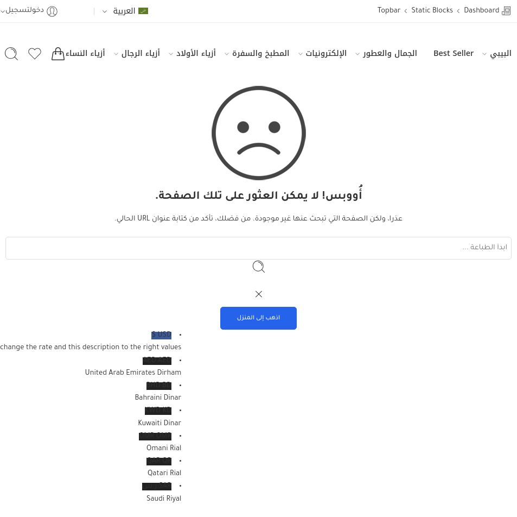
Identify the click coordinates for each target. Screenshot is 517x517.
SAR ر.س (90, 494)
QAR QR (90, 469)
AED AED (90, 368)
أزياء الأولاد (196, 53)
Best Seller (453, 53)
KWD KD (90, 418)
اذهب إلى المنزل (258, 318)
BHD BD (90, 393)
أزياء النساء (85, 53)
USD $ (90, 343)
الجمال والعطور (390, 53)
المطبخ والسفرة (260, 53)
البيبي (501, 53)
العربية (130, 10)
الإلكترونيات (326, 53)
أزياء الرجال (141, 53)
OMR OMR (90, 444)
